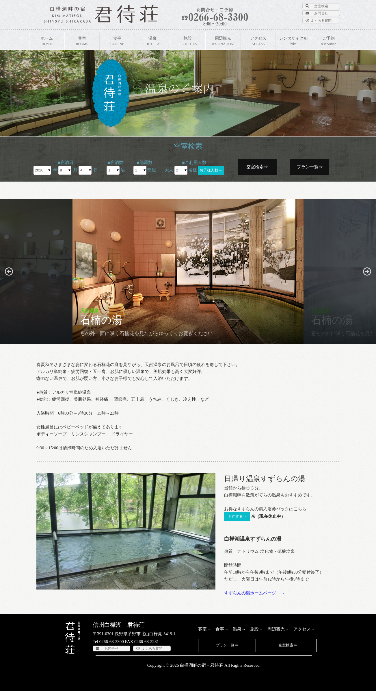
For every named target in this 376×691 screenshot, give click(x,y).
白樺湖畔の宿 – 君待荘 (201, 665)
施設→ (256, 629)
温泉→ (239, 629)
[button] (9, 271)
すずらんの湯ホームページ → (254, 593)
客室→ (204, 629)
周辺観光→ (278, 629)
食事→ (221, 629)
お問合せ (317, 13)
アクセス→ (304, 629)
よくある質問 (319, 21)
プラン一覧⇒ (310, 167)
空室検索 (317, 6)
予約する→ (237, 516)
